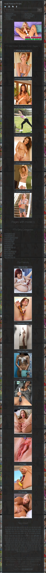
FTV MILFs (8, 16)
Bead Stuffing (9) (10, 251)
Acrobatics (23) (9, 234)
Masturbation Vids (10, 15)
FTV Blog (8, 18)
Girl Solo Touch (28, 16)
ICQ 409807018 (27, 569)
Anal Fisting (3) (9, 240)
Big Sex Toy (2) (9, 257)
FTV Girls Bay (9, 19)
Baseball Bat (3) (10, 248)
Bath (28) (7, 250)
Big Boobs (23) (9, 253)
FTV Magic (27, 18)
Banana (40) (8, 246)
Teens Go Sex (9, 13)
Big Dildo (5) (8, 255)
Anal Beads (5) (9, 236)
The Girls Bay (28, 13)
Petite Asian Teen (29, 15)
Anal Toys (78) (9, 244)
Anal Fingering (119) (11, 238)
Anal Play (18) (9, 242)
